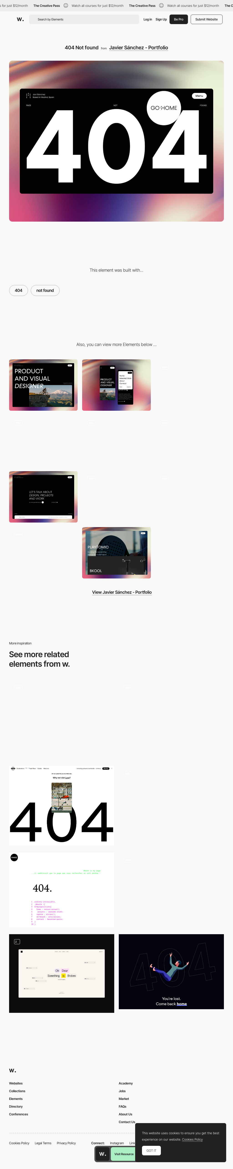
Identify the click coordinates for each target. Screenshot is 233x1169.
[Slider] (189, 497)
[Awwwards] (20, 19)
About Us (125, 1114)
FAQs (122, 1106)
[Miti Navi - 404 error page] (171, 889)
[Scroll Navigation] (43, 441)
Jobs (122, 1091)
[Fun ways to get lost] (61, 973)
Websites (16, 1083)
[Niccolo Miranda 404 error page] (171, 971)
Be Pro (178, 19)
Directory (16, 1106)
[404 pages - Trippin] (61, 806)
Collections (17, 1091)
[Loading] (116, 441)
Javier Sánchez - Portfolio (138, 47)
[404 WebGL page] (171, 719)
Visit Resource (124, 1154)
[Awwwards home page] (102, 1154)
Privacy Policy (66, 1143)
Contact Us (127, 1122)
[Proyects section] (116, 552)
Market (124, 1099)
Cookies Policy (19, 1143)
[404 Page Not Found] (171, 805)
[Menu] (189, 385)
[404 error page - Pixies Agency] (61, 889)
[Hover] (189, 441)
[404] (61, 719)
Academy (126, 1083)
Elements (16, 1099)
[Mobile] (116, 385)
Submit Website (206, 19)
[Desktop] (43, 385)
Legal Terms (43, 1143)
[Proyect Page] (116, 497)
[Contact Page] (43, 497)
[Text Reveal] (43, 552)
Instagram (117, 1143)
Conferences (18, 1114)
